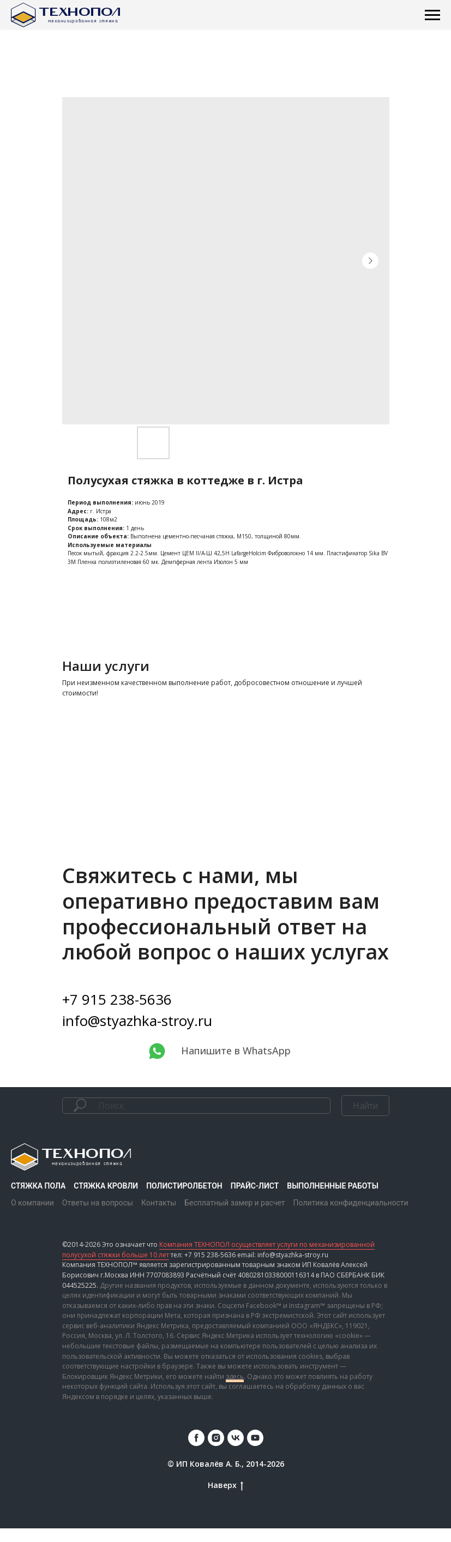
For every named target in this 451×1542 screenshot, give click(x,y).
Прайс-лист (255, 1199)
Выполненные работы (332, 1199)
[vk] (235, 1451)
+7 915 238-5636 (117, 1013)
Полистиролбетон (184, 1199)
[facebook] (196, 1451)
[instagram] (216, 1451)
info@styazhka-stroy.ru (137, 1034)
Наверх (225, 1498)
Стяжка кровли (106, 1199)
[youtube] (255, 1451)
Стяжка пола (38, 1199)
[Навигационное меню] (432, 15)
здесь (235, 1389)
